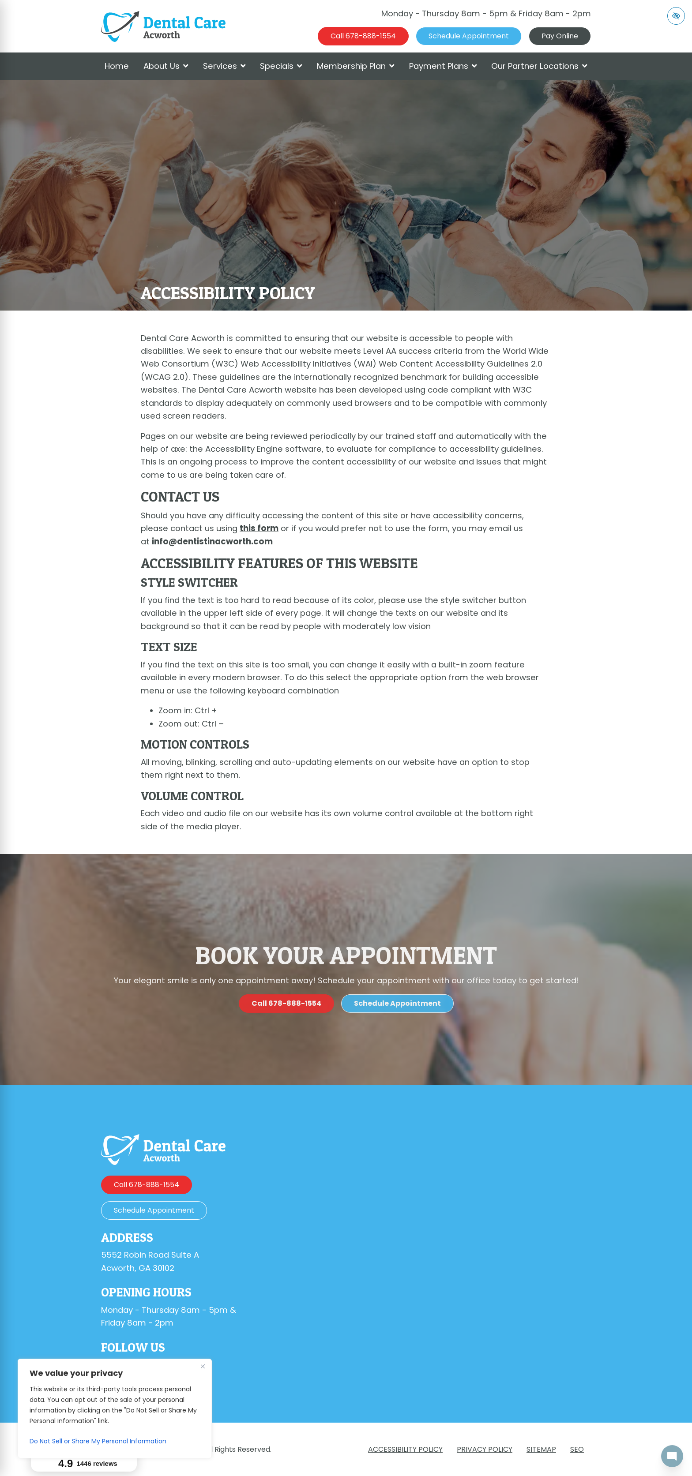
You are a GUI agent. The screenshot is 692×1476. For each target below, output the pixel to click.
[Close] (202, 1366)
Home (117, 65)
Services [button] (224, 65)
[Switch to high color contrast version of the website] (676, 16)
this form (259, 528)
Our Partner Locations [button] (539, 65)
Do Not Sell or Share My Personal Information (98, 1441)
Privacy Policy (484, 1449)
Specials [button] (281, 65)
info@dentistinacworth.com (212, 541)
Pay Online (560, 36)
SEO (577, 1449)
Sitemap (541, 1449)
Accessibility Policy (405, 1449)
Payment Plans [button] (443, 65)
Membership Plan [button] (356, 65)
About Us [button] (165, 65)
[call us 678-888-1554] (363, 36)
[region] (115, 1408)
